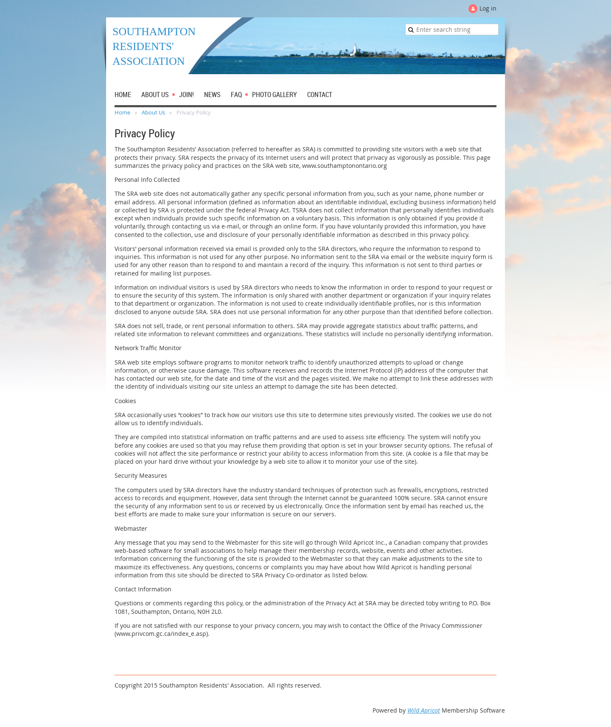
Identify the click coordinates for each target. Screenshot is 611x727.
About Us (153, 112)
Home (122, 112)
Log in (487, 8)
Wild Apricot (423, 710)
